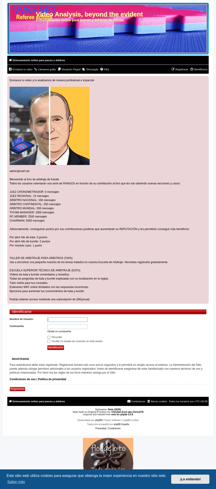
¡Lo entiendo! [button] (190, 479)
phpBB (98, 420)
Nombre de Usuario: (22, 319)
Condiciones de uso (23, 379)
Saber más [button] (16, 482)
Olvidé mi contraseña (59, 331)
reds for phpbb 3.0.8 (122, 414)
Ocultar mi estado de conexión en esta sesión (75, 341)
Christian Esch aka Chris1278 (127, 412)
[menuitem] (20, 69)
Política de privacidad (52, 379)
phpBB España (121, 424)
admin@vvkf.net (19, 171)
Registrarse (17, 389)
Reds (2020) (114, 409)
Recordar (54, 337)
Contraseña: (17, 326)
